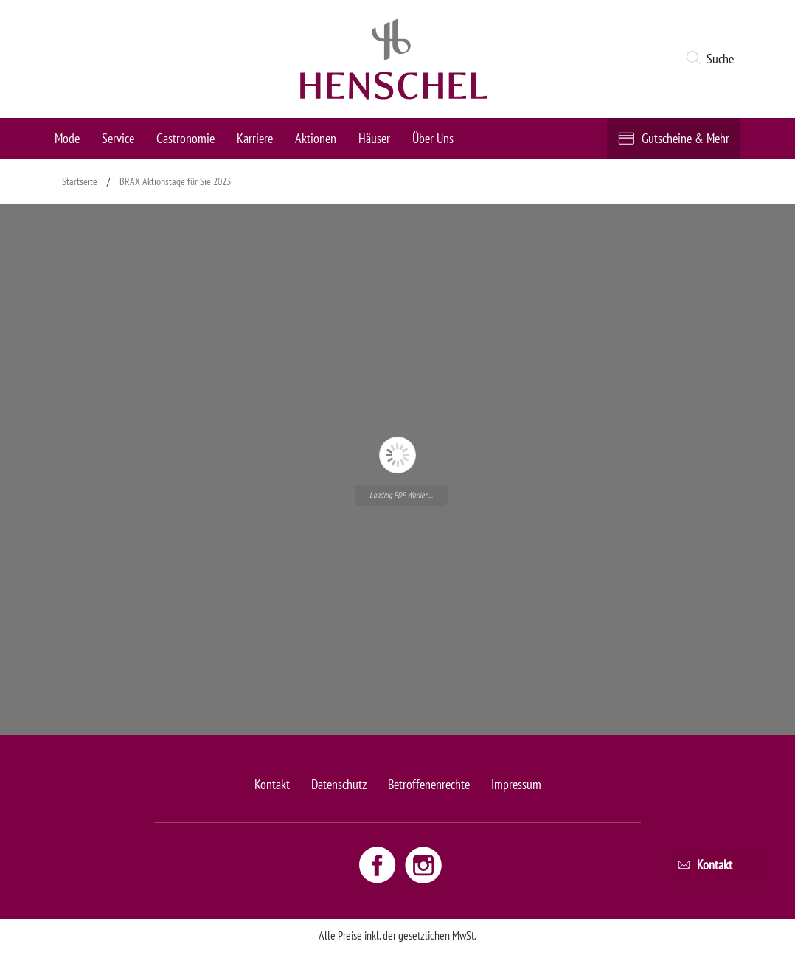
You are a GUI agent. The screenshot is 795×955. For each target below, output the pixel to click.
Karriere (255, 138)
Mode (67, 138)
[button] (713, 59)
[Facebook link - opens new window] (379, 864)
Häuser (374, 138)
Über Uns (433, 138)
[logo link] (393, 59)
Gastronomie (185, 138)
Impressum (516, 784)
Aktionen (315, 138)
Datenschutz (339, 784)
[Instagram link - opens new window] (423, 864)
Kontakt (272, 784)
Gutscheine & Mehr (685, 138)
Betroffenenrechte (429, 784)
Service (118, 138)
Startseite (79, 181)
